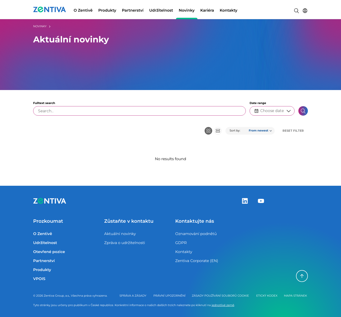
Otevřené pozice (49, 252)
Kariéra (207, 10)
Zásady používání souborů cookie (220, 296)
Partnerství (133, 10)
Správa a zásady (132, 296)
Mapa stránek (295, 296)
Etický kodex (267, 296)
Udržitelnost (161, 10)
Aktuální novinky (120, 234)
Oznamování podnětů (196, 234)
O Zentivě (83, 10)
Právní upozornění (169, 296)
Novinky (187, 10)
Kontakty (228, 10)
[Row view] (218, 131)
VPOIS (39, 279)
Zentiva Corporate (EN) (196, 261)
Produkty (107, 10)
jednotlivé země (222, 305)
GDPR (181, 243)
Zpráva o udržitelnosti (124, 243)
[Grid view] (208, 131)
